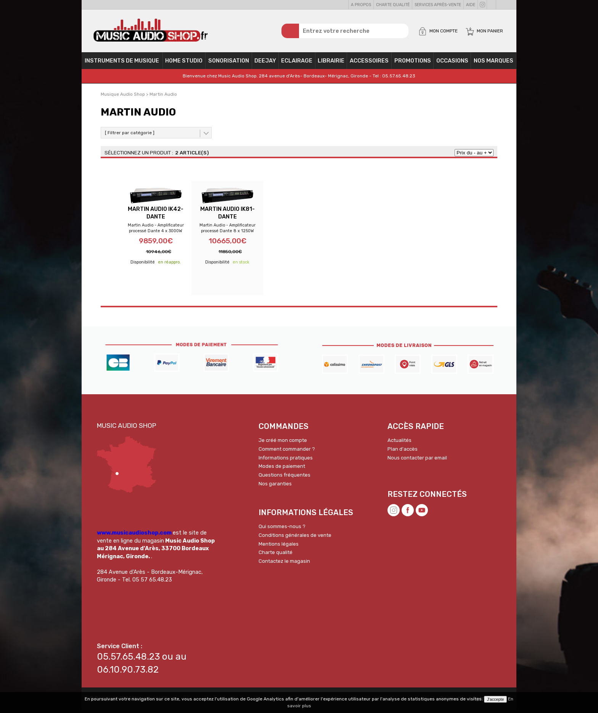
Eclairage (296, 63)
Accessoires (369, 63)
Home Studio (184, 63)
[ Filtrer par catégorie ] (129, 135)
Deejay (265, 63)
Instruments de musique (122, 63)
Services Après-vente (438, 4)
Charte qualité (393, 4)
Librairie (331, 63)
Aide (470, 4)
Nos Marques (493, 63)
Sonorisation (228, 63)
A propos (361, 4)
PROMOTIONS (412, 63)
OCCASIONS (452, 63)
